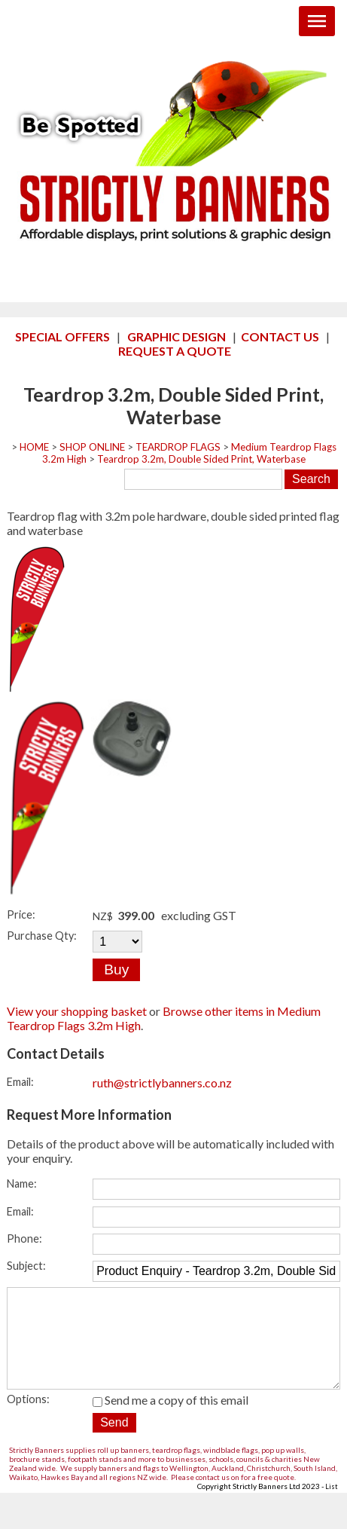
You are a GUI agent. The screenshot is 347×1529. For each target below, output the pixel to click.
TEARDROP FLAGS (178, 447)
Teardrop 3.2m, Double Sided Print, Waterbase (201, 459)
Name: (22, 1183)
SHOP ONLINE (92, 447)
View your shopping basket (77, 1011)
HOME (34, 447)
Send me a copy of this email (170, 1421)
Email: (20, 1081)
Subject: (26, 1265)
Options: (28, 1420)
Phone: (24, 1238)
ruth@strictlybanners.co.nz (162, 1082)
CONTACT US (280, 336)
